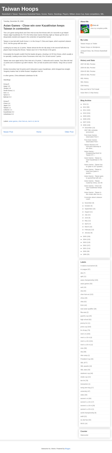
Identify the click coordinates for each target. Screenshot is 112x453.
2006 (85, 125)
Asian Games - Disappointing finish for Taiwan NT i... (93, 153)
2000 (85, 251)
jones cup (83, 327)
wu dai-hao (84, 420)
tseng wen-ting (85, 388)
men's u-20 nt (85, 345)
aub (81, 287)
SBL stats (83, 370)
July (86, 215)
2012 (85, 107)
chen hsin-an (22, 121)
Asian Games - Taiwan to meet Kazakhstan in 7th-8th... (93, 160)
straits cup (84, 377)
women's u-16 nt (86, 402)
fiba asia (83, 312)
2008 (85, 119)
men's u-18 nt (85, 341)
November (88, 203)
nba (81, 352)
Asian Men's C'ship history (89, 93)
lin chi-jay (83, 330)
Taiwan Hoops (20, 9)
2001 (85, 248)
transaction (84, 384)
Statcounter (84, 435)
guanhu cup (84, 316)
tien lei (37, 121)
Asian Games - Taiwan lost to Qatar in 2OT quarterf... (93, 165)
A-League (83, 269)
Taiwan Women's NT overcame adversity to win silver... (92, 146)
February (88, 230)
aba (81, 273)
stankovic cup (85, 373)
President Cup (85, 359)
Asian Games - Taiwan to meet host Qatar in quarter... (92, 171)
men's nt (31, 121)
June (86, 218)
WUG (82, 423)
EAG (82, 305)
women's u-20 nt (86, 409)
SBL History (84, 82)
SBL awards (84, 366)
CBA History (84, 85)
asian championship (87, 280)
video (82, 395)
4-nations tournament (87, 266)
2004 (85, 239)
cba (81, 291)
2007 (85, 122)
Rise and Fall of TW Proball (89, 89)
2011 (85, 110)
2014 (85, 104)
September (89, 209)
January (88, 233)
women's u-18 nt (86, 405)
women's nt (84, 398)
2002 (85, 245)
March (87, 227)
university (83, 391)
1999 (85, 254)
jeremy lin (83, 323)
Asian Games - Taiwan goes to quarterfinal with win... (93, 177)
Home (38, 132)
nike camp (84, 355)
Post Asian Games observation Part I (91, 141)
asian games (13, 121)
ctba (81, 301)
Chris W (95, 25)
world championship (87, 413)
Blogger (67, 449)
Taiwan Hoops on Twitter (88, 43)
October (88, 206)
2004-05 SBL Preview (87, 71)
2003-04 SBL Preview (87, 75)
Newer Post (8, 132)
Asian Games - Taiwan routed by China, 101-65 (93, 182)
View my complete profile (98, 28)
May (86, 221)
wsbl (82, 416)
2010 (85, 113)
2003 (85, 242)
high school (84, 319)
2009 (85, 116)
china (82, 298)
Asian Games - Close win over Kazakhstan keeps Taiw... (93, 187)
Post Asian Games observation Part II (91, 136)
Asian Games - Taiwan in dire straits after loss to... (93, 193)
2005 (85, 236)
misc (82, 348)
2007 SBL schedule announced (91, 131)
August (87, 212)
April (86, 224)
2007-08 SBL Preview (87, 64)
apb (81, 276)
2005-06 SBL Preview (87, 68)
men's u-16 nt (85, 337)
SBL (81, 362)
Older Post (69, 132)
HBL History (84, 78)
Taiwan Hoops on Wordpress (90, 47)
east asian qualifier (86, 309)
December (88, 128)
